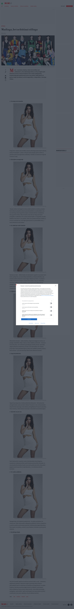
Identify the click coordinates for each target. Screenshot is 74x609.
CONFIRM (29, 319)
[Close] (56, 286)
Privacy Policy (43, 323)
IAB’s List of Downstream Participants (47, 295)
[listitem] (37, 300)
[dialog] (37, 304)
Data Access (37, 323)
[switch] (50, 303)
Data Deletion (31, 323)
